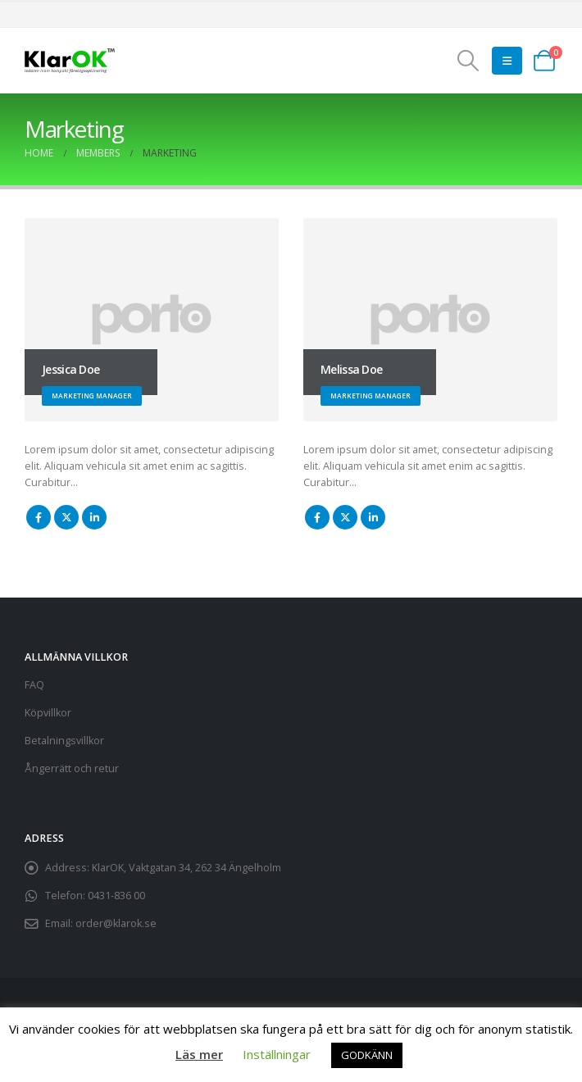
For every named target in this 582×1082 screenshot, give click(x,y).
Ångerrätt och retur (72, 768)
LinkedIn (94, 517)
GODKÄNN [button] (367, 1055)
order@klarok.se (116, 923)
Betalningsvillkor (64, 741)
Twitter (66, 517)
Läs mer (199, 1054)
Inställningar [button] (277, 1054)
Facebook (38, 517)
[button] (468, 60)
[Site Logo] (70, 61)
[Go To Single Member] (152, 319)
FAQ (34, 685)
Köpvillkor (48, 713)
